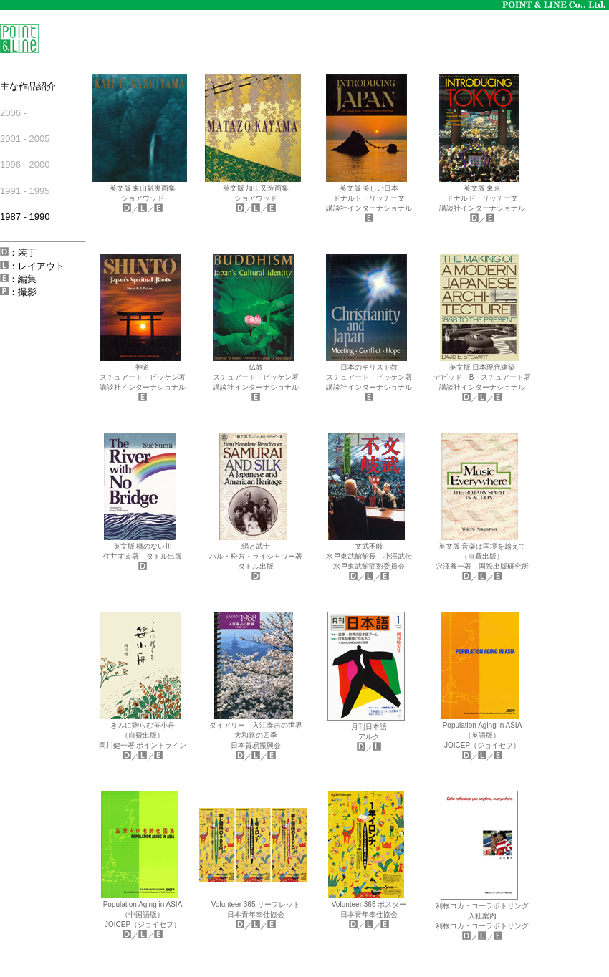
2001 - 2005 (24, 138)
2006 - (13, 112)
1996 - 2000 (24, 164)
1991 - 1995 (24, 191)
